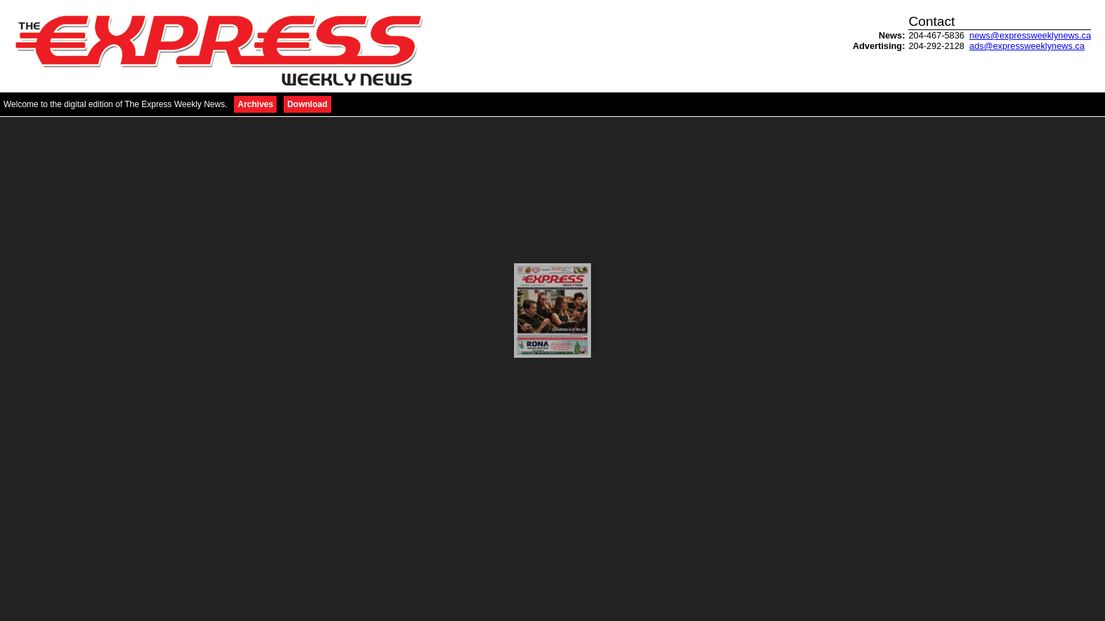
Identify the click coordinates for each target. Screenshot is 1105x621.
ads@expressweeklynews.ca (1027, 46)
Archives (255, 104)
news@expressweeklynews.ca (1030, 35)
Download (307, 104)
